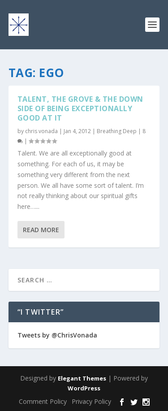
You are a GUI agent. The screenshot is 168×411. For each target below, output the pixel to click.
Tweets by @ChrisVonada (57, 335)
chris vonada (41, 131)
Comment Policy (43, 401)
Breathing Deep (117, 131)
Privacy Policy (91, 401)
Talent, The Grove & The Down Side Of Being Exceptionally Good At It (80, 108)
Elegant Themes (82, 378)
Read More (41, 229)
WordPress (84, 388)
